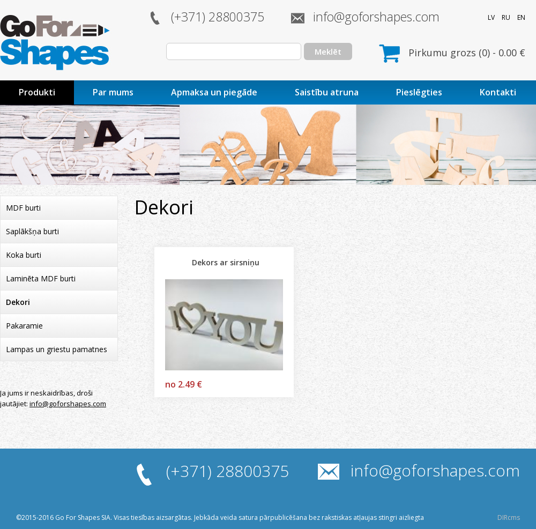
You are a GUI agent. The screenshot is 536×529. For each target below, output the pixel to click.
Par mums (113, 92)
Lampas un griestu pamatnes (56, 349)
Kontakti (498, 92)
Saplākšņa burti (32, 231)
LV (491, 17)
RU (506, 17)
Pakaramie (24, 326)
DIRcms (508, 517)
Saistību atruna (327, 92)
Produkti (37, 92)
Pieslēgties (419, 92)
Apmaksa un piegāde (214, 92)
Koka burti (23, 255)
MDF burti (23, 208)
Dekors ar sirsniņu (225, 262)
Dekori (18, 302)
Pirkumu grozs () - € (466, 52)
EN (521, 17)
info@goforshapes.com (376, 16)
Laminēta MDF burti (41, 278)
